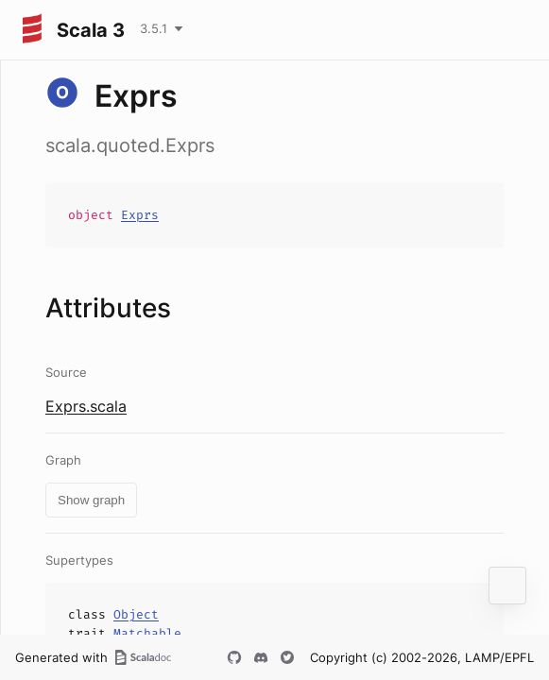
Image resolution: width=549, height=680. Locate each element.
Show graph (91, 500)
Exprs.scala (86, 406)
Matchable (147, 633)
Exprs (140, 215)
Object (136, 614)
